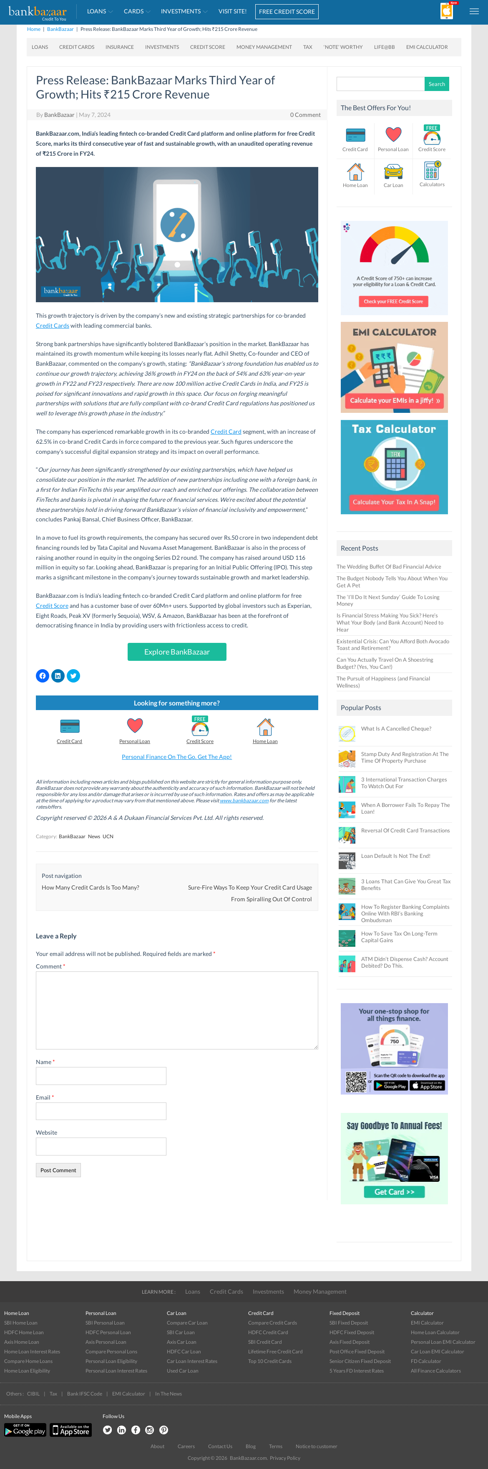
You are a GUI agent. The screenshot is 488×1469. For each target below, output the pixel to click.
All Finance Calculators (436, 1371)
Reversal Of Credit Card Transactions (405, 830)
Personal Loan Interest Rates (116, 1371)
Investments (181, 11)
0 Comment (305, 114)
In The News (168, 1394)
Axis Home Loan (21, 1342)
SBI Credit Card (265, 1342)
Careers (186, 1446)
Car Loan (393, 185)
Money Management (264, 47)
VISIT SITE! (233, 11)
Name (45, 1061)
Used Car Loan (183, 1371)
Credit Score (207, 47)
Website (46, 1132)
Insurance (120, 47)
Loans (96, 11)
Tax (307, 47)
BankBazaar (60, 29)
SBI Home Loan (21, 1323)
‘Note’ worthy (343, 47)
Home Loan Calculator (435, 1332)
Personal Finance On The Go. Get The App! (177, 756)
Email (45, 1097)
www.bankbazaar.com (244, 800)
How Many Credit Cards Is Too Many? (90, 887)
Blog (251, 1446)
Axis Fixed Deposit (350, 1342)
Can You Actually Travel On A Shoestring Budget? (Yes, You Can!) (385, 663)
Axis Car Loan (181, 1342)
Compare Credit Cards (272, 1323)
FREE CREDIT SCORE (287, 11)
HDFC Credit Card (268, 1332)
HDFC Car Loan (184, 1351)
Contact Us (220, 1446)
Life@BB (384, 47)
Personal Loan (134, 741)
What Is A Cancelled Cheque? (396, 728)
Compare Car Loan (187, 1323)
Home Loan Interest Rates (32, 1351)
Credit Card (226, 431)
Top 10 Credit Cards (270, 1361)
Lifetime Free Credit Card (275, 1351)
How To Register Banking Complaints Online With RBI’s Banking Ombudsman (405, 913)
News (94, 836)
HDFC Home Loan (24, 1332)
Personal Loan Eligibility (111, 1361)
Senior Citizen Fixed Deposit (360, 1361)
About (157, 1446)
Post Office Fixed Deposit (357, 1351)
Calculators (432, 184)
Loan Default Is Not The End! (395, 855)
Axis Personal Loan (106, 1342)
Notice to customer (316, 1446)
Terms (275, 1446)
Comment (50, 966)
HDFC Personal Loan (108, 1332)
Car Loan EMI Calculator (437, 1351)
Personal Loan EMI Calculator (443, 1342)
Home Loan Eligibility (27, 1371)
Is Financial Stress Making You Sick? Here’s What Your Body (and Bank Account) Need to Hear (390, 622)
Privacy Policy (285, 1458)
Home (33, 29)
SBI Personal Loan (105, 1323)
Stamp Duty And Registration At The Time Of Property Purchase (405, 757)
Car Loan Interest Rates (192, 1361)
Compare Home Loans (28, 1361)
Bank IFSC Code (84, 1394)
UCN (108, 836)
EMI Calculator (427, 47)
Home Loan (265, 741)
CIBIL (33, 1394)
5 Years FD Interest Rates (357, 1371)
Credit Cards (76, 47)
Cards (133, 11)
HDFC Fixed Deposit (352, 1332)
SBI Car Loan (181, 1332)
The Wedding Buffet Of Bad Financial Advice (389, 566)
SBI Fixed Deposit (349, 1323)
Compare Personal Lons (111, 1351)
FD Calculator (426, 1361)
